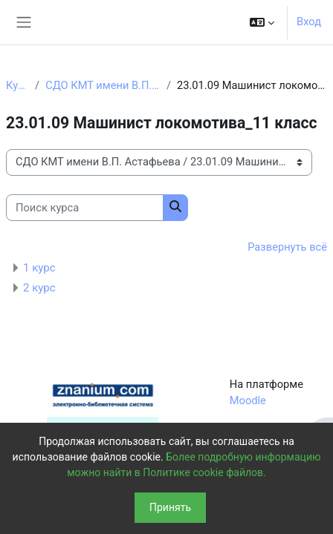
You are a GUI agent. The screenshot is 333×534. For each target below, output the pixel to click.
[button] (262, 22)
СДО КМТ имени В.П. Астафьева (103, 85)
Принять (170, 507)
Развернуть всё (287, 247)
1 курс (39, 267)
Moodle (248, 400)
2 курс (39, 287)
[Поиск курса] (85, 207)
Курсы (17, 85)
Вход (309, 21)
